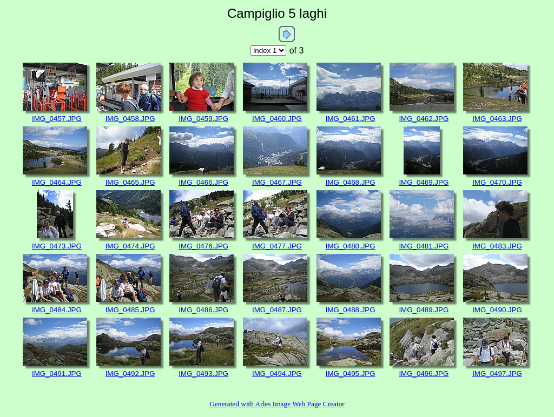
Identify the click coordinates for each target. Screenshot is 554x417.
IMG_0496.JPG (424, 373)
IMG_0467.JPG (277, 182)
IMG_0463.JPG (497, 119)
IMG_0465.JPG (130, 182)
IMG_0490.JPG (497, 310)
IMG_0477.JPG (277, 246)
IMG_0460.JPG (277, 119)
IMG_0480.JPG (350, 246)
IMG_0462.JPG (424, 119)
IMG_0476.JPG (203, 246)
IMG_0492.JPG (130, 373)
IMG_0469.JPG (424, 182)
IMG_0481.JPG (424, 246)
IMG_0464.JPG (57, 182)
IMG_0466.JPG (203, 182)
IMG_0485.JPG (130, 310)
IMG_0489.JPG (424, 310)
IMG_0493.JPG (203, 373)
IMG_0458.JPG (130, 119)
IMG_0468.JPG (350, 182)
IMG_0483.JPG (497, 246)
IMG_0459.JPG (203, 119)
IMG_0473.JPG (57, 246)
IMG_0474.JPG (130, 246)
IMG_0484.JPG (57, 310)
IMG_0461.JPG (350, 119)
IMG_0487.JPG (277, 310)
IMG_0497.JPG (497, 373)
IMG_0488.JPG (350, 310)
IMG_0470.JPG (497, 182)
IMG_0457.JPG (57, 119)
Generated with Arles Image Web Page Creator (277, 404)
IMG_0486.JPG (203, 310)
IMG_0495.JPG (350, 373)
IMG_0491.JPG (57, 373)
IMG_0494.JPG (277, 373)
